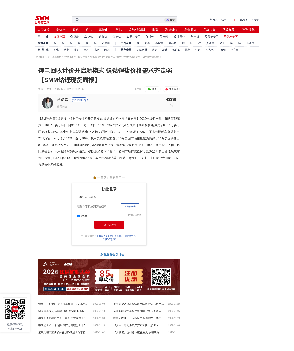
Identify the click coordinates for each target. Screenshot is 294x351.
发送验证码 (130, 206)
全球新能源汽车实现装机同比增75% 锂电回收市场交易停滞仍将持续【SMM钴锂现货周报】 (138, 311)
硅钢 (197, 49)
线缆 (74, 36)
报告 (155, 29)
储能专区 (211, 36)
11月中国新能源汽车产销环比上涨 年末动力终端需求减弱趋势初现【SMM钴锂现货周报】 (138, 325)
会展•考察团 (137, 29)
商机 (119, 29)
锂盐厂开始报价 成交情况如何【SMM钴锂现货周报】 (63, 303)
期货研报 (171, 29)
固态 (107, 49)
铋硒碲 (173, 43)
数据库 (60, 29)
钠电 (66, 49)
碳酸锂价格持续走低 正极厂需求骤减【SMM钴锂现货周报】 (63, 318)
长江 (164, 36)
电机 (194, 36)
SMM (48, 89)
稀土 (222, 43)
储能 (76, 49)
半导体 (179, 36)
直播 (102, 29)
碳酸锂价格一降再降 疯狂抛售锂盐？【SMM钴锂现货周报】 (63, 325)
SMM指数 (248, 29)
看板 (76, 29)
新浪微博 (171, 89)
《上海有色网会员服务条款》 (108, 236)
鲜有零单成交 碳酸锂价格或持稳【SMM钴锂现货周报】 (63, 311)
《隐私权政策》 (109, 239)
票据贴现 (190, 29)
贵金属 (210, 43)
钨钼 (147, 43)
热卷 (154, 49)
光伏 (116, 36)
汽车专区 (231, 36)
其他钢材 (210, 49)
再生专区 (133, 36)
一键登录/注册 (109, 224)
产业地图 (209, 29)
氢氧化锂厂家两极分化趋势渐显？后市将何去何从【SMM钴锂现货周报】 (63, 332)
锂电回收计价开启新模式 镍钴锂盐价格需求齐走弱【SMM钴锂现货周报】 (138, 318)
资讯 (89, 29)
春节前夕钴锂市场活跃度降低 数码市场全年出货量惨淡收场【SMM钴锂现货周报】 (138, 303)
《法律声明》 (130, 236)
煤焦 (187, 49)
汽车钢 (235, 49)
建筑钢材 (142, 49)
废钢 (223, 49)
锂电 (56, 49)
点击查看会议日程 (112, 254)
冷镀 (164, 49)
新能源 (59, 36)
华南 (150, 36)
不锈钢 (106, 43)
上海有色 (56, 57)
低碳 (102, 36)
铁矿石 (176, 49)
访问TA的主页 (79, 99)
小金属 (250, 43)
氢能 (86, 49)
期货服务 (229, 29)
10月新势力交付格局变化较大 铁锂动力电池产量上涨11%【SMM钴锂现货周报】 (138, 332)
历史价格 (43, 29)
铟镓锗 (159, 43)
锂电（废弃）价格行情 (75, 57)
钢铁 (88, 36)
